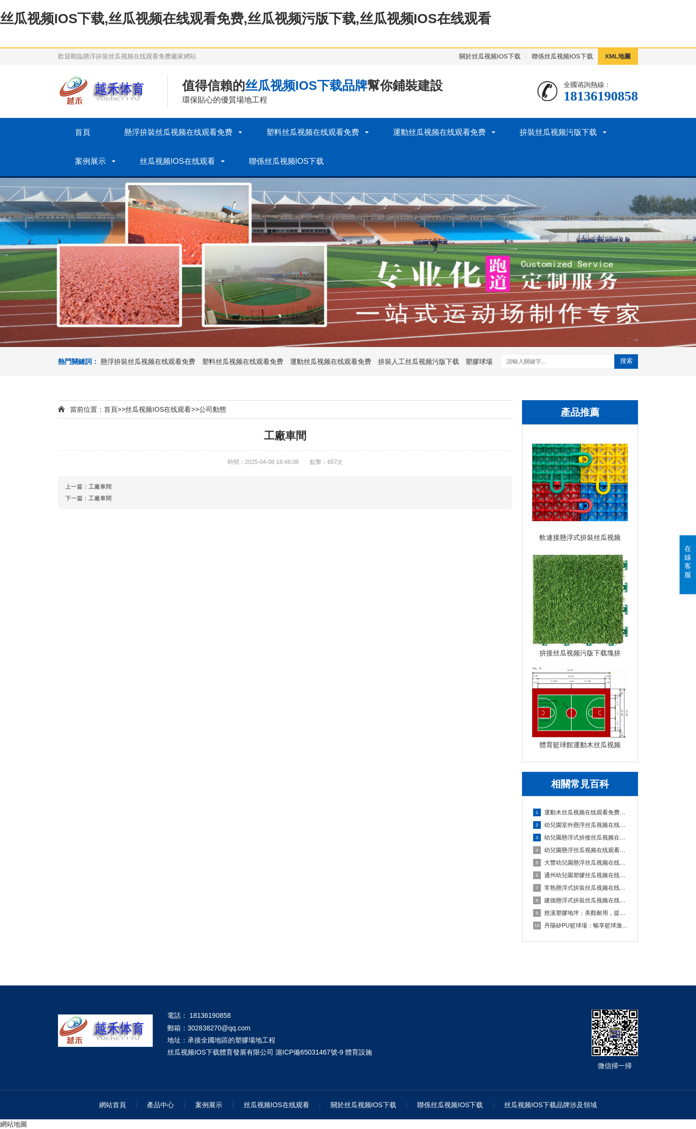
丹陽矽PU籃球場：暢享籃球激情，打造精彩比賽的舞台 (580, 925)
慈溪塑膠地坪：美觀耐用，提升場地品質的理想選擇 (580, 913)
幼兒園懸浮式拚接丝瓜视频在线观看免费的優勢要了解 (580, 837)
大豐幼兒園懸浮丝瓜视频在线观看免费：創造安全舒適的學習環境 (580, 863)
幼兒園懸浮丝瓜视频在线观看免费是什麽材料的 (580, 850)
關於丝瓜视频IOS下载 (489, 56)
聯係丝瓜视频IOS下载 (562, 56)
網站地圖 (13, 1124)
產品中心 (160, 1105)
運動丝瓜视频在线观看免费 (439, 132)
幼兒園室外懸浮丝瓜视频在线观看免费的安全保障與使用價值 (580, 825)
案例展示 (90, 161)
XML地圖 (618, 56)
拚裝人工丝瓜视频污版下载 (418, 361)
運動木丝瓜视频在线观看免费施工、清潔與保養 (580, 812)
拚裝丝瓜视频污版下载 (558, 132)
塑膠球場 (479, 361)
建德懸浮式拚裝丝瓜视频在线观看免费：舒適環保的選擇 (580, 900)
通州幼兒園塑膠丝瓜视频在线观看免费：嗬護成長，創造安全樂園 (580, 875)
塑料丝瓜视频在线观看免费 (312, 132)
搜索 (626, 360)
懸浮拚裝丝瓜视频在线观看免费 (178, 132)
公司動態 (212, 409)
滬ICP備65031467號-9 (309, 1052)
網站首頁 (112, 1105)
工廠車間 (100, 486)
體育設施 (358, 1052)
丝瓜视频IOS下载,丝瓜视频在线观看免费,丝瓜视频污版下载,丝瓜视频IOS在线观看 (245, 18)
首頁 (82, 132)
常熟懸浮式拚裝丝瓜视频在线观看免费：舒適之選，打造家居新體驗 (580, 888)
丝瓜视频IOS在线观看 (177, 161)
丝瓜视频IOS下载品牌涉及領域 (550, 1105)
